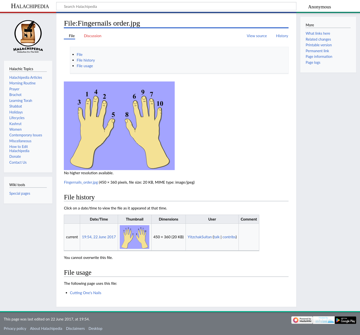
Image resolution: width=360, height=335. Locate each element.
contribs (229, 237)
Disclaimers (75, 328)
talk (217, 237)
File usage (85, 66)
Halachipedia (30, 6)
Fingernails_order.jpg (81, 182)
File (80, 54)
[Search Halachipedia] (176, 6)
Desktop (95, 328)
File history (86, 60)
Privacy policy (15, 328)
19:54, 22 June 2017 (99, 237)
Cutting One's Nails (85, 292)
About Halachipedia (46, 328)
